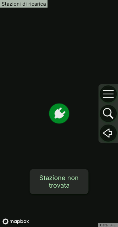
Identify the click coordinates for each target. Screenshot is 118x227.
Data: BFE (108, 225)
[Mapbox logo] (16, 221)
